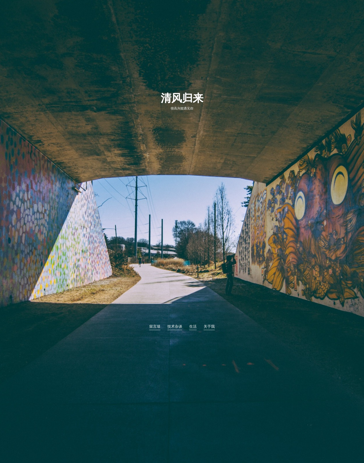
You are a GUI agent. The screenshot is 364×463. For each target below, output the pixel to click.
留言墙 (154, 326)
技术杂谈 (174, 326)
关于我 (209, 326)
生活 (193, 326)
